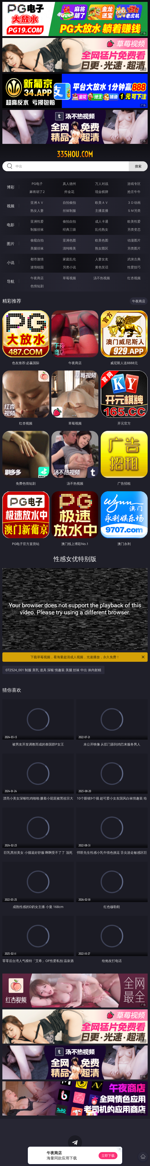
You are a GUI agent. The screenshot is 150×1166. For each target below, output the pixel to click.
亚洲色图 (69, 240)
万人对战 (101, 183)
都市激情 (37, 259)
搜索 (138, 166)
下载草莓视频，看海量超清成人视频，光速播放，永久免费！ (87, 657)
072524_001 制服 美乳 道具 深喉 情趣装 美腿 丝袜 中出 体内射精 (53, 670)
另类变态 (134, 229)
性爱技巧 (134, 267)
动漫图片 (134, 240)
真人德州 (69, 183)
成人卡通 (101, 221)
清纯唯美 (69, 248)
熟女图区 (101, 248)
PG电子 (37, 183)
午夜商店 (37, 278)
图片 (10, 243)
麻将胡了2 (37, 191)
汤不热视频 (101, 278)
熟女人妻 (37, 210)
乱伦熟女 (101, 229)
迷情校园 (37, 267)
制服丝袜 (37, 229)
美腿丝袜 (37, 248)
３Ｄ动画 (134, 202)
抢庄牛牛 (134, 191)
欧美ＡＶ (101, 202)
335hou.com (75, 154)
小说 (10, 262)
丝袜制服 (69, 210)
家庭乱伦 (69, 259)
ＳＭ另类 (134, 210)
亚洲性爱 (37, 221)
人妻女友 (101, 259)
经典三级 (69, 229)
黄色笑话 (101, 267)
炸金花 (69, 191)
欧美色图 (101, 240)
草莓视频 (69, 278)
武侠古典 (134, 259)
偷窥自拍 (37, 240)
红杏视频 (134, 278)
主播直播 (101, 210)
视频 (10, 205)
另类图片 (134, 248)
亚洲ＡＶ (37, 202)
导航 (10, 281)
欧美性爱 (134, 221)
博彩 (10, 187)
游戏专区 (134, 183)
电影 (10, 224)
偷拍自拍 (69, 221)
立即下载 (108, 1155)
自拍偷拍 (69, 202)
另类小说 (69, 267)
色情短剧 (37, 286)
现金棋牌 (101, 191)
